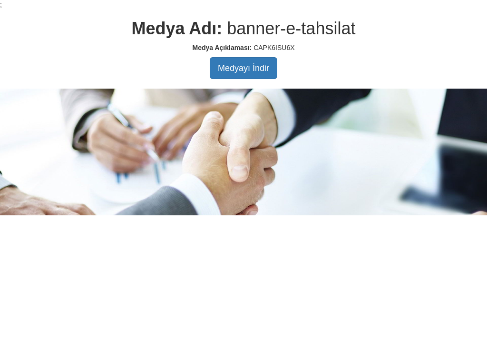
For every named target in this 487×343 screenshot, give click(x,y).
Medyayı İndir (243, 68)
